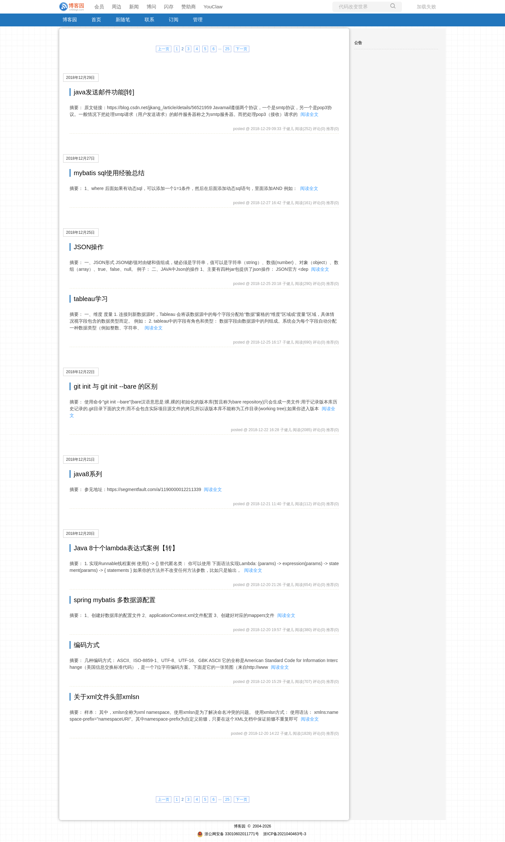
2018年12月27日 (80, 158)
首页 (96, 19)
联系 (149, 19)
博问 (151, 6)
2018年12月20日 (80, 533)
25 (227, 49)
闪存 (169, 6)
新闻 (134, 6)
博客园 (69, 19)
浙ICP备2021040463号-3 (284, 834)
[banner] (72, 6)
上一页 (163, 49)
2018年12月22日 (80, 372)
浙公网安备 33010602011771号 (228, 834)
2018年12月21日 (80, 459)
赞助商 (188, 6)
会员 (99, 6)
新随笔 (123, 19)
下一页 (241, 49)
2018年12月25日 (80, 232)
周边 (116, 6)
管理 (198, 19)
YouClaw (213, 6)
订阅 (173, 19)
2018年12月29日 (80, 77)
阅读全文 (309, 114)
